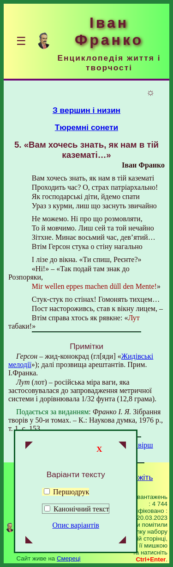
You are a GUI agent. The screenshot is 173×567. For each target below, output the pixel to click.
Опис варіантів (76, 525)
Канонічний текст (81, 509)
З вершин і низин (86, 110)
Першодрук (66, 492)
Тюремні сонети (86, 127)
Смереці (69, 558)
